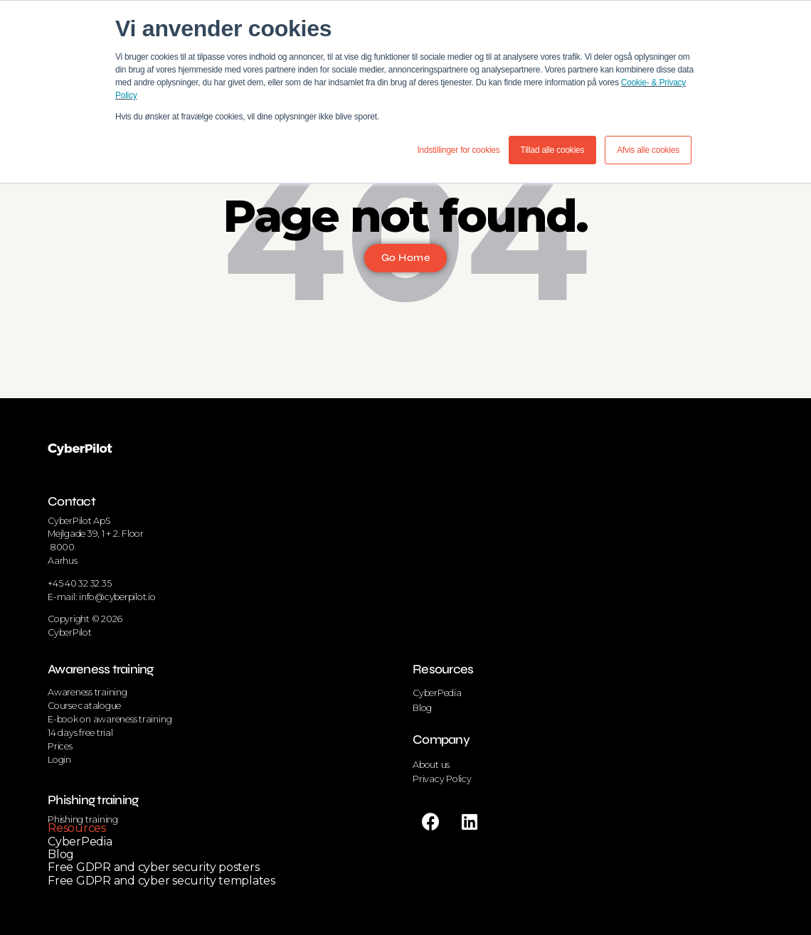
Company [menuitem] (441, 739)
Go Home (405, 258)
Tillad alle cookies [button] (553, 150)
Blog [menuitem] (61, 854)
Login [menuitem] (59, 759)
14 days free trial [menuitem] (80, 732)
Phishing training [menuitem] (93, 800)
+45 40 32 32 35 (79, 583)
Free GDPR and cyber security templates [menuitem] (161, 880)
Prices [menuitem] (60, 746)
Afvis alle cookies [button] (648, 150)
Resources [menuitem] (77, 828)
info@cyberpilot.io (117, 597)
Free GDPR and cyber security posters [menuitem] (153, 867)
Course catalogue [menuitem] (84, 705)
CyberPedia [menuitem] (80, 841)
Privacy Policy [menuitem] (442, 779)
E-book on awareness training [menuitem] (109, 719)
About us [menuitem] (431, 764)
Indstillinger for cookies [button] (458, 150)
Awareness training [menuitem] (101, 669)
